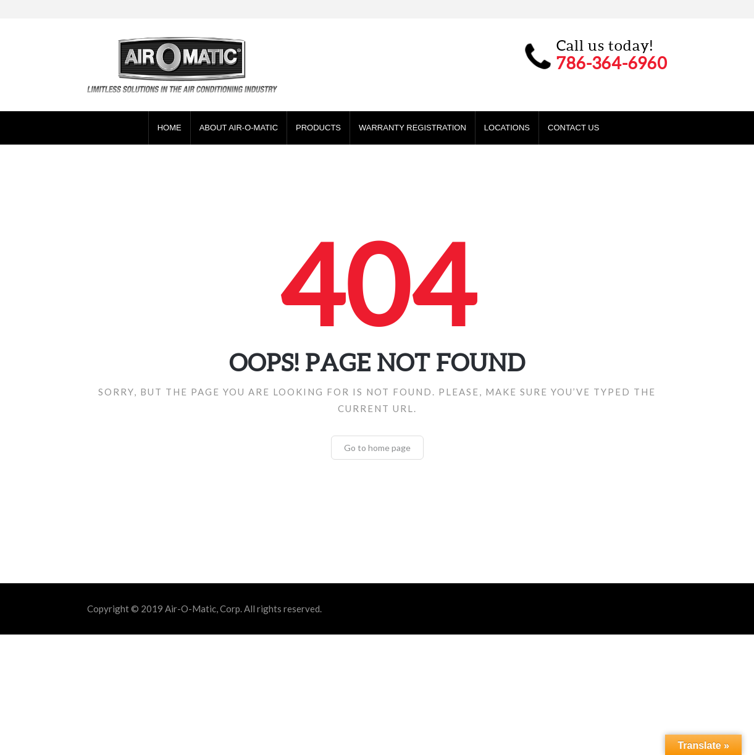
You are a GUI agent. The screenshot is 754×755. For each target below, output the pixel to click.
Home (169, 127)
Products (318, 127)
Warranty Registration (412, 127)
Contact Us (573, 127)
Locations (507, 127)
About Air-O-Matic (238, 127)
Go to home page (377, 447)
